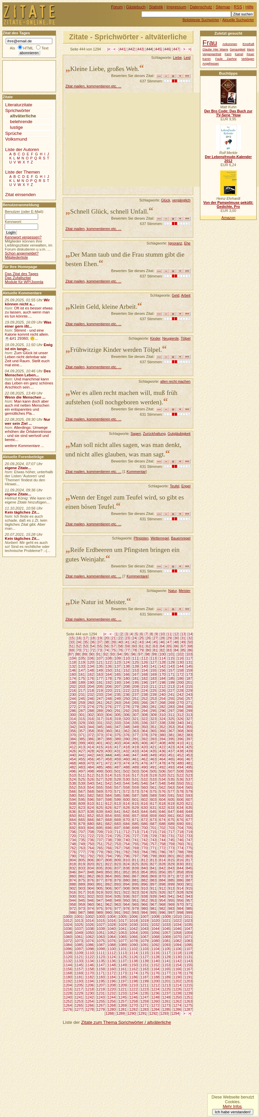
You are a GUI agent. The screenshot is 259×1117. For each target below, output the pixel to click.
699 (136, 828)
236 (126, 695)
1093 (166, 945)
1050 (90, 933)
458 (109, 759)
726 (126, 836)
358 (91, 731)
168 (144, 674)
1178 (177, 973)
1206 (90, 985)
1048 (68, 933)
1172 (112, 973)
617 (153, 804)
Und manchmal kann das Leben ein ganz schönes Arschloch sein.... (29, 383)
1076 (112, 941)
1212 (155, 985)
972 (73, 908)
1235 (144, 993)
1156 (68, 969)
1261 (166, 1001)
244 (73, 699)
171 (171, 674)
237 (136, 695)
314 (73, 719)
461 (136, 759)
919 (100, 892)
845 (189, 868)
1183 (101, 977)
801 (171, 856)
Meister (185, 591)
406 (144, 743)
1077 (123, 941)
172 (180, 674)
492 (163, 767)
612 (109, 804)
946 (91, 900)
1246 (134, 997)
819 (82, 864)
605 (171, 799)
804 (73, 860)
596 (91, 799)
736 (91, 840)
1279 (101, 1009)
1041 (123, 929)
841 (153, 868)
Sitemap (222, 7)
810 (126, 860)
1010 (177, 917)
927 (171, 892)
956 (180, 900)
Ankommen (230, 44)
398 (73, 743)
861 (82, 876)
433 (136, 751)
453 (189, 755)
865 (118, 876)
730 (163, 836)
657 (136, 816)
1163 (144, 969)
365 (153, 731)
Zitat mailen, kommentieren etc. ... (93, 86)
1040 (112, 929)
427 (82, 751)
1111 (101, 953)
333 (118, 723)
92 (106, 654)
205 (100, 686)
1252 (68, 1001)
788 (180, 852)
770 (144, 848)
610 (91, 804)
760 (180, 844)
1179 (188, 973)
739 (118, 840)
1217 (79, 989)
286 (73, 711)
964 (126, 904)
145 (189, 666)
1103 (144, 949)
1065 (123, 937)
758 (163, 844)
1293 (164, 1013)
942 (180, 896)
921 (118, 892)
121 (100, 662)
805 (82, 860)
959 (82, 904)
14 (190, 634)
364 (144, 731)
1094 (177, 945)
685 (136, 824)
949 (118, 900)
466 (180, 759)
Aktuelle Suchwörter (238, 20)
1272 (155, 1005)
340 (180, 723)
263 (118, 703)
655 (118, 816)
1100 (112, 949)
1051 (101, 933)
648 (180, 812)
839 (136, 868)
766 (109, 848)
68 (190, 646)
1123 (101, 957)
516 (126, 775)
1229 (79, 993)
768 (126, 848)
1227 (188, 989)
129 (171, 662)
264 (126, 703)
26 (148, 638)
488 (126, 767)
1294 (175, 1013)
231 (82, 695)
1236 (155, 993)
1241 (79, 997)
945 (82, 900)
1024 (68, 925)
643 (136, 812)
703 (171, 828)
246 (91, 699)
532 (144, 779)
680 (91, 824)
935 (118, 896)
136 (109, 666)
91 (99, 654)
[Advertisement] (162, 139)
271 (189, 703)
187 (189, 678)
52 (79, 646)
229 (189, 690)
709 (100, 832)
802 (180, 856)
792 (91, 856)
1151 (144, 965)
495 (189, 767)
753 (118, 844)
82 (162, 650)
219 (100, 690)
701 (153, 828)
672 (144, 820)
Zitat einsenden (20, 194)
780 (109, 852)
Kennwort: (13, 222)
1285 (166, 1009)
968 (163, 904)
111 (136, 658)
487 (118, 767)
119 (82, 662)
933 (100, 896)
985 (189, 908)
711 (118, 832)
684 (126, 824)
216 (73, 690)
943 (189, 896)
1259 (144, 1001)
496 (73, 771)
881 (136, 880)
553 (82, 787)
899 (171, 884)
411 (189, 743)
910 (144, 888)
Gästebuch (136, 7)
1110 (90, 953)
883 (153, 880)
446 (167, 49)
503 (136, 771)
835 (100, 868)
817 (189, 860)
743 (153, 840)
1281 (123, 1009)
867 (136, 876)
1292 (153, 1013)
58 (120, 646)
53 (86, 646)
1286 (177, 1009)
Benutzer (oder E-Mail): (24, 212)
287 (82, 711)
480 (180, 763)
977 (118, 908)
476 (144, 763)
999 (189, 912)
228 (180, 690)
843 (171, 868)
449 (153, 755)
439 (189, 751)
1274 (177, 1005)
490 (144, 767)
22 (120, 638)
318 (109, 719)
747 (189, 840)
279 (136, 707)
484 (91, 767)
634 (180, 808)
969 (171, 904)
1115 (144, 953)
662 (180, 816)
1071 (188, 937)
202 (73, 686)
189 (82, 682)
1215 (188, 985)
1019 (144, 921)
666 (91, 820)
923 (136, 892)
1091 (144, 945)
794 (109, 856)
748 (73, 844)
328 (73, 723)
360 (109, 731)
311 (171, 715)
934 (109, 896)
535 (171, 779)
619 (171, 804)
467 (189, 759)
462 (144, 759)
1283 (144, 1009)
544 (126, 783)
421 (153, 747)
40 (120, 642)
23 (127, 638)
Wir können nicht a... (27, 302)
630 (144, 808)
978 (126, 908)
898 (163, 884)
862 (91, 876)
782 (126, 852)
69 (72, 650)
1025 (79, 925)
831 (189, 864)
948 (109, 900)
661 (171, 816)
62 (148, 646)
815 (171, 860)
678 (73, 824)
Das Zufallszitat (18, 278)
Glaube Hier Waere (215, 49)
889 (82, 884)
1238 (177, 993)
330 (91, 723)
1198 (134, 981)
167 (136, 674)
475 (136, 763)
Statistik (156, 7)
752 (109, 844)
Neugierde (170, 338)
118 (73, 662)
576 (163, 791)
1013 (79, 921)
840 (144, 868)
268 (163, 703)
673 (153, 820)
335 (136, 723)
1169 (79, 973)
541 (100, 783)
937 (136, 896)
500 (109, 771)
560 (144, 787)
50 (190, 642)
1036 (68, 929)
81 (155, 650)
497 (82, 771)
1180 (68, 977)
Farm (228, 54)
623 (82, 808)
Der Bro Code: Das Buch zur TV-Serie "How (228, 113)
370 (73, 735)
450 (163, 755)
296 (163, 711)
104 (73, 658)
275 (100, 707)
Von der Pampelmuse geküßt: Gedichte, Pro (228, 204)
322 (144, 719)
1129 (166, 957)
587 (136, 795)
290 (109, 711)
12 (176, 634)
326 (180, 719)
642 (126, 812)
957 (189, 900)
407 (153, 743)
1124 (112, 957)
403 (118, 743)
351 (153, 727)
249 (118, 699)
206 (109, 686)
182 (144, 678)
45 (155, 642)
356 (73, 731)
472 (109, 763)
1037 (79, 929)
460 (126, 759)
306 (126, 715)
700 (144, 828)
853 (136, 872)
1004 (112, 917)
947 (100, 900)
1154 (177, 965)
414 (91, 747)
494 (180, 767)
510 (73, 775)
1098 (90, 949)
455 (82, 759)
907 (118, 888)
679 (82, 824)
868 (144, 876)
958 (73, 904)
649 (189, 812)
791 (82, 856)
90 (92, 654)
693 (82, 828)
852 (126, 872)
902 (73, 888)
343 (82, 727)
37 (100, 642)
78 (135, 650)
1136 (112, 961)
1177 (166, 973)
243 (189, 695)
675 (171, 820)
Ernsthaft (248, 44)
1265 (79, 1005)
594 (73, 799)
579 (189, 791)
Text (45, 48)
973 (82, 908)
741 (136, 840)
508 (180, 771)
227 (171, 690)
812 (144, 860)
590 (163, 795)
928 (180, 892)
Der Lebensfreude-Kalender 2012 (228, 159)
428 (91, 751)
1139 (144, 961)
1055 (144, 933)
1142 (177, 961)
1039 (101, 929)
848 (91, 872)
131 (189, 662)
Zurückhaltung (154, 434)
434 (144, 751)
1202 (177, 981)
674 (163, 820)
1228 (68, 993)
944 (73, 900)
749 (82, 844)
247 (100, 699)
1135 (101, 961)
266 (144, 703)
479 (171, 763)
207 (118, 686)
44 (148, 642)
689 (171, 824)
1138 (134, 961)
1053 (123, 933)
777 (82, 852)
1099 (101, 949)
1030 (134, 925)
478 (163, 763)
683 (118, 824)
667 (100, 820)
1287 (188, 1009)
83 (169, 650)
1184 (112, 977)
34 (79, 642)
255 (171, 699)
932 (91, 896)
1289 (121, 1013)
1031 (144, 925)
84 (176, 650)
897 (153, 884)
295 (153, 711)
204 (91, 686)
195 (136, 682)
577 (171, 791)
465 (171, 759)
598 (109, 799)
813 (153, 860)
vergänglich (181, 200)
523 (189, 775)
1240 (68, 997)
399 (82, 743)
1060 (68, 937)
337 (153, 723)
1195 (101, 981)
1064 (112, 937)
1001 (79, 917)
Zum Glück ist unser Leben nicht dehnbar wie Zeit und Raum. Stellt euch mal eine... (27, 359)
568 (91, 791)
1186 (134, 977)
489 (136, 767)
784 (144, 852)
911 (153, 888)
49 (183, 642)
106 (91, 658)
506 (163, 771)
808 (109, 860)
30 (176, 638)
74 (107, 650)
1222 (134, 989)
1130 (177, 957)
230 (73, 695)
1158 (90, 969)
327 (189, 719)
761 (189, 844)
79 (141, 650)
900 (180, 884)
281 (153, 707)
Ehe (187, 243)
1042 (134, 929)
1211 (144, 985)
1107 (188, 949)
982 (163, 908)
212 (163, 686)
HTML (28, 48)
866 (126, 876)
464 (163, 759)
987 (82, 912)
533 (153, 779)
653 (100, 816)
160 (73, 674)
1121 (79, 957)
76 (120, 650)
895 (136, 884)
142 (163, 666)
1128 (155, 957)
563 (171, 787)
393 (153, 739)
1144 (68, 965)
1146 (90, 965)
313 (189, 715)
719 (189, 832)
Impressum (176, 7)
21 (114, 638)
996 (163, 912)
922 (126, 892)
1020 (155, 921)
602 (144, 799)
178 (109, 678)
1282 (134, 1009)
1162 (134, 969)
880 (126, 880)
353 (171, 727)
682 (109, 824)
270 (180, 703)
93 (113, 654)
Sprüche (13, 133)
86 (190, 650)
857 (171, 872)
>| (189, 49)
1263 (188, 1001)
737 (100, 840)
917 (82, 892)
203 (82, 686)
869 (153, 876)
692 (73, 828)
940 (163, 896)
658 (144, 816)
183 (153, 678)
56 (107, 646)
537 (189, 779)
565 (189, 787)
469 (82, 763)
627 (118, 808)
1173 (123, 973)
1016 (112, 921)
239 (153, 695)
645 (153, 812)
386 (91, 739)
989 (100, 912)
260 (91, 703)
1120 (68, 957)
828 (163, 864)
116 (180, 658)
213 (171, 686)
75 (114, 650)
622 (73, 808)
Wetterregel (159, 538)
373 (100, 735)
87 (71, 654)
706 (73, 832)
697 (118, 828)
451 (171, 755)
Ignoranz (175, 243)
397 (189, 739)
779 (100, 852)
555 (100, 787)
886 (180, 880)
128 (163, 662)
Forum (117, 7)
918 (91, 892)
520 (163, 775)
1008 (155, 917)
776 (73, 852)
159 (189, 670)
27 (155, 638)
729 (153, 836)
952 (144, 900)
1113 (123, 953)
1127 (144, 957)
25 (141, 638)
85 (183, 650)
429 (100, 751)
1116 (155, 953)
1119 (188, 953)
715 (153, 832)
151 (118, 670)
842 (163, 868)
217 (82, 690)
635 (189, 808)
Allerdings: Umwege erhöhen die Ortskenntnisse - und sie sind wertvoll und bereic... (28, 433)
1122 (90, 957)
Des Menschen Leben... (28, 373)
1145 (79, 965)
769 (136, 848)
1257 (123, 1001)
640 (109, 812)
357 (82, 731)
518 (144, 775)
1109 (79, 953)
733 (189, 836)
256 (180, 699)
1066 (134, 937)
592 (180, 795)
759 (171, 844)
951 (136, 900)
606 (180, 799)
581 (82, 795)
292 (126, 711)
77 (127, 650)
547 (153, 783)
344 (91, 727)
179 (118, 678)
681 (100, 824)
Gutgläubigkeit (179, 434)
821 (100, 864)
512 (91, 775)
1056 (155, 933)
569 (100, 791)
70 (79, 650)
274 (91, 707)
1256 (112, 1001)
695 (100, 828)
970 (180, 904)
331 (100, 723)
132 (73, 666)
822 (109, 864)
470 (91, 763)
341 (189, 723)
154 (144, 670)
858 (180, 872)
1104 (155, 949)
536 (180, 779)
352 (163, 727)
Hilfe (250, 7)
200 (180, 682)
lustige (16, 127)
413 (82, 747)
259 (82, 703)
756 (144, 844)
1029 (123, 925)
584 (109, 795)
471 (100, 763)
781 (118, 852)
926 (163, 892)
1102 (134, 949)
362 (126, 731)
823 (118, 864)
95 (126, 654)
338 (163, 723)
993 (136, 912)
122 (109, 662)
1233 (123, 993)
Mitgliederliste (16, 257)
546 (144, 783)
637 (82, 812)
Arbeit (186, 295)
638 (91, 812)
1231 (101, 993)
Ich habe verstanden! (233, 1112)
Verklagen (247, 59)
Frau (209, 42)
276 (109, 707)
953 (153, 900)
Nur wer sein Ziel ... (27, 421)
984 (180, 908)
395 (171, 739)
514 (109, 775)
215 (189, 686)
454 (73, 759)
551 (189, 783)
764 (91, 848)
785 (153, 852)
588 (144, 795)
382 (180, 735)
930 (73, 896)
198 (163, 682)
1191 (188, 977)
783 (136, 852)
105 (82, 658)
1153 (166, 965)
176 (91, 678)
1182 (90, 977)
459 (118, 759)
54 (93, 646)
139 (136, 666)
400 (91, 743)
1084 (68, 945)
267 (153, 703)
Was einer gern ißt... (28, 324)
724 (109, 836)
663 (189, 816)
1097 (79, 949)
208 (126, 686)
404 (126, 743)
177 (100, 678)
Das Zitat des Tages (21, 274)
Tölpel (186, 338)
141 (153, 666)
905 (100, 888)
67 (183, 646)
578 (180, 791)
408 (163, 743)
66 (176, 646)
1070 (177, 937)
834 (91, 868)
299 (189, 711)
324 (163, 719)
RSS (238, 7)
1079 (144, 941)
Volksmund (16, 139)
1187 (144, 977)
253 (153, 699)
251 (136, 699)
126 (144, 662)
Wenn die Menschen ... (25, 397)
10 (162, 634)
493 (171, 767)
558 (126, 787)
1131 (188, 957)
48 (176, 642)
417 (118, 747)
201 (189, 682)
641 (118, 812)
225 (153, 690)
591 (171, 795)
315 (82, 719)
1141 (166, 961)
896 (144, 884)
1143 (188, 961)
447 (176, 49)
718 (180, 832)
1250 (177, 997)
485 (100, 767)
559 (136, 787)
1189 (166, 977)
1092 (155, 945)
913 (171, 888)
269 (171, 703)
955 (171, 900)
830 (180, 864)
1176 (155, 973)
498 (91, 771)
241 (171, 695)
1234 (134, 993)
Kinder (155, 338)
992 (126, 912)
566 (73, 791)
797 (136, 856)
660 (163, 816)
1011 (188, 917)
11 (169, 634)
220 (109, 690)
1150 (134, 965)
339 (171, 723)
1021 (166, 921)
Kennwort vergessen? (23, 237)
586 (126, 795)
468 (73, 763)
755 (136, 844)
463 (153, 759)
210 (144, 686)
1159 (101, 969)
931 (82, 896)
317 (100, 719)
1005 (123, 917)
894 (126, 884)
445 (158, 49)
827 (153, 864)
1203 (188, 981)
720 (73, 836)
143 (171, 666)
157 (171, 670)
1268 (112, 1005)
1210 (134, 985)
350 (144, 727)
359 (100, 731)
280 (144, 707)
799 (153, 856)
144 (180, 666)
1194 (90, 981)
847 (82, 872)
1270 (134, 1005)
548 (163, 783)
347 (118, 727)
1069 (166, 937)
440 (73, 755)
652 (91, 816)
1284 (155, 1009)
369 (189, 731)
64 (162, 646)
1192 (68, 981)
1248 (155, 997)
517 (136, 775)
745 (171, 840)
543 (118, 783)
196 (144, 682)
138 (126, 666)
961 (100, 904)
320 (126, 719)
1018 (134, 921)
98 (147, 654)
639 (100, 812)
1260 (155, 1001)
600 (126, 799)
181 (136, 678)
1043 (144, 929)
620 (180, 804)
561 (153, 787)
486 (109, 767)
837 (118, 868)
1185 (123, 977)
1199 (144, 981)
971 (189, 904)
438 (180, 751)
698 (126, 828)
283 (171, 707)
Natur (172, 591)
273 (82, 707)
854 (144, 872)
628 (126, 808)
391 (136, 739)
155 (153, 670)
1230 (90, 993)
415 (100, 747)
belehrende (21, 121)
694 (91, 828)
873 (189, 876)
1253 (79, 1001)
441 (122, 49)
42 (135, 642)
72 (93, 650)
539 (82, 783)
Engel (186, 486)
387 (100, 739)
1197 (123, 981)
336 (144, 723)
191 (100, 682)
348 (126, 727)
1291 (142, 1013)
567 (82, 791)
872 (180, 876)
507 (171, 771)
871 (171, 876)
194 (126, 682)
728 (144, 836)
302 (91, 715)
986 (73, 912)
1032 (155, 925)
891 (100, 884)
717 (171, 832)
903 (82, 888)
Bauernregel (181, 538)
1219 (101, 989)
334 (126, 723)
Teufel (174, 486)
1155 (188, 965)
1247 (144, 997)
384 (73, 739)
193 (118, 682)
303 (100, 715)
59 (127, 646)
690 (180, 824)
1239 (188, 993)
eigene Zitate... (18, 468)
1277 (79, 1009)
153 (136, 670)
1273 (166, 1005)
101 (171, 654)
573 (136, 791)
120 (91, 662)
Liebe (177, 57)
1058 (177, 933)
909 (136, 888)
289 (100, 711)
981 (153, 908)
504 (144, 771)
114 (163, 658)
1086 (90, 945)
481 (189, 763)
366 (163, 731)
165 (118, 674)
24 (135, 638)
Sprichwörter (17, 110)
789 (189, 852)
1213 (166, 985)
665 (82, 820)
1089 (123, 945)
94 (120, 654)
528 (109, 779)
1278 (90, 1009)
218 (91, 690)
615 (136, 804)
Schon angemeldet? (21, 253)
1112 (112, 953)
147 (82, 670)
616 (144, 804)
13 (183, 634)
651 (82, 816)
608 (73, 804)
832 (73, 868)
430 (109, 751)
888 (73, 884)
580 (73, 795)
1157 (79, 969)
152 (126, 670)
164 (109, 674)
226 (163, 690)
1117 (166, 953)
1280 (112, 1009)
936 (126, 896)
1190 (177, 977)
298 (180, 711)
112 (144, 658)
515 (118, 775)
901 (189, 884)
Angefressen (210, 63)
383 (189, 735)
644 (144, 812)
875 (82, 880)
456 (91, 759)
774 (180, 848)
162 (91, 674)
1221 (123, 989)
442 (131, 49)
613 (118, 804)
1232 (112, 993)
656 (126, 816)
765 (100, 848)
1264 (68, 1005)
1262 (177, 1001)
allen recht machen (175, 381)
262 (109, 703)
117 (189, 658)
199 (171, 682)
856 (163, 872)
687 (153, 824)
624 (91, 808)
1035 (188, 925)
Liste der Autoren (22, 149)
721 (82, 836)
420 (144, 747)
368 (180, 731)
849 (100, 872)
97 (141, 654)
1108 (68, 953)
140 (144, 666)
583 (100, 795)
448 (144, 755)
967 (153, 904)
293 (136, 711)
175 (82, 678)
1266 (90, 1005)
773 (171, 848)
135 (100, 666)
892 (109, 884)
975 (100, 908)
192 (109, 682)
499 (100, 771)
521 (171, 775)
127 (153, 662)
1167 (188, 969)
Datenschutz (201, 7)
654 (109, 816)
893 (118, 884)
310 (163, 715)
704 (180, 828)
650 (73, 816)
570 (109, 791)
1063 (101, 937)
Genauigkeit (237, 49)
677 (189, 820)
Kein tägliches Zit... (22, 512)
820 (91, 864)
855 (153, 872)
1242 (90, 997)
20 (107, 638)
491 (153, 767)
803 (189, 856)
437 (171, 751)
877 (100, 880)
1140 (155, 961)
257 (189, 699)
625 (100, 808)
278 (126, 707)
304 (109, 715)
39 (114, 642)
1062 (90, 937)
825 (136, 864)
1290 (131, 1013)
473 (118, 763)
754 (126, 844)
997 (171, 912)
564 (180, 787)
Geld (175, 295)
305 (118, 715)
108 (109, 658)
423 (171, 747)
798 (144, 856)
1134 (90, 961)
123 (118, 662)
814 (163, 860)
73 (100, 650)
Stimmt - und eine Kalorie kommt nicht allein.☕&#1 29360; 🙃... (27, 334)
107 (100, 658)
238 (144, 695)
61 (141, 646)
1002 (90, 917)
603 (153, 799)
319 (118, 719)
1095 (188, 945)
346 (109, 727)
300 (73, 715)
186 (180, 678)
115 (171, 658)
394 (163, 739)
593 (189, 795)
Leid (187, 57)
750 (91, 844)
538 (73, 783)
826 (144, 864)
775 (189, 848)
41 (127, 642)
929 (189, 892)
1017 (123, 921)
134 (91, 666)
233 (100, 695)
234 (109, 695)
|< (109, 49)
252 (144, 699)
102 (180, 654)
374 (109, 735)
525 (82, 779)
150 (109, 670)
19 (100, 638)
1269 (123, 1005)
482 (73, 767)
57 (114, 646)
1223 (144, 989)
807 (100, 860)
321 (136, 719)
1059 (188, 933)
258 (73, 703)
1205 (79, 985)
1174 (134, 973)
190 (91, 682)
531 (136, 779)
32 (190, 638)
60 (135, 646)
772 (163, 848)
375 (118, 735)
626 (109, 808)
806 (91, 860)
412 (73, 747)
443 (141, 49)
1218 (90, 989)
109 (118, 658)
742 (144, 840)
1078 (134, 941)
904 (91, 888)
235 (118, 695)
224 (144, 690)
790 (73, 856)
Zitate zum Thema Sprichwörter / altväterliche (126, 1022)
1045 (166, 929)
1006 (134, 917)
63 (155, 646)
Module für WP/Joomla (24, 282)
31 (183, 638)
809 (118, 860)
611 (100, 804)
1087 (101, 945)
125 (136, 662)
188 (73, 682)
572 (126, 791)
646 (163, 812)
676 (180, 820)
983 (171, 908)
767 (118, 848)
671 (136, 820)
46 (162, 642)
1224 (155, 989)
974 (91, 908)
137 (118, 666)
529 (118, 779)
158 (180, 670)
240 (163, 695)
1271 (144, 1005)
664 (73, 820)
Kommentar (136, 472)
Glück (165, 200)
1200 (155, 981)
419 (136, 747)
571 (118, 791)
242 (180, 695)
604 (163, 799)
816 (180, 860)
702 (163, 828)
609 (82, 804)
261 (100, 703)
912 (163, 888)
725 (118, 836)
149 (100, 670)
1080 (155, 941)
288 (91, 711)
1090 (134, 945)
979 (136, 908)
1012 (68, 921)
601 (136, 799)
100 (163, 654)
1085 (79, 945)
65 (169, 646)
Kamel (239, 54)
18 (93, 638)
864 (109, 876)
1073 (79, 941)
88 (78, 654)
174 (73, 678)
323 (153, 719)
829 (171, 864)
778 (91, 852)
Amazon (228, 218)
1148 (112, 965)
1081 (166, 941)
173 (189, 674)
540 (91, 783)
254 (163, 699)
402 (109, 743)
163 (100, 674)
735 (82, 840)
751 (100, 844)
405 (136, 743)
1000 (68, 917)
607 (189, 799)
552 (73, 787)
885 (171, 880)
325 (171, 719)
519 (153, 775)
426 (73, 751)
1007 (144, 917)
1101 (123, 949)
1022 (177, 921)
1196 (112, 981)
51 (72, 646)
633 (171, 808)
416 (109, 747)
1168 (68, 973)
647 (171, 812)
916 (73, 892)
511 (82, 775)
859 (189, 872)
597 (100, 799)
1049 (79, 933)
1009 (166, 917)
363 (136, 731)
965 (136, 904)
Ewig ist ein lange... (29, 347)
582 (91, 795)
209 (136, 686)
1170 (90, 973)
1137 (123, 961)
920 (109, 892)
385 (82, 739)
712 (126, 832)
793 (100, 856)
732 (180, 836)
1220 (112, 989)
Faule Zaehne (225, 59)
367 (171, 731)
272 (73, 707)
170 (163, 674)
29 (169, 638)
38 (107, 642)
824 (126, 864)
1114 (134, 953)
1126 (134, 957)
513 (100, 775)
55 (100, 646)
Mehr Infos (232, 1106)
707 (82, 832)
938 (144, 896)
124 (126, 662)
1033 (166, 925)
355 (189, 727)
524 (73, 779)
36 (93, 642)
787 (171, 852)
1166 (177, 969)
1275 (188, 1005)
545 (136, 783)
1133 (79, 961)
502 (126, 771)
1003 (101, 917)
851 (118, 872)
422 (163, 747)
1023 (188, 921)
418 (126, 747)
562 (163, 787)
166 (126, 674)
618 (163, 804)
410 (180, 743)
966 (144, 904)
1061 (79, 937)
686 (144, 824)
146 (73, 670)
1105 (166, 949)
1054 (134, 933)
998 (180, 912)
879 (118, 880)
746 (180, 840)
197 (153, 682)
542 (109, 783)
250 (126, 699)
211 (153, 686)
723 (100, 836)
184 (163, 678)
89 (85, 654)
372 (91, 735)
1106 (177, 949)
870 (163, 876)
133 (82, 666)
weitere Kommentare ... (24, 446)
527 (100, 779)
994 (144, 912)
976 (109, 908)
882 (144, 880)
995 (153, 912)
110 (126, 658)
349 (136, 727)
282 (163, 707)
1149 (123, 965)
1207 (101, 985)
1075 (101, 941)
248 (109, 699)
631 (153, 808)
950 (126, 900)
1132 (68, 961)
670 (126, 820)
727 (136, 836)
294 (144, 711)
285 (189, 707)
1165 (166, 969)
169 (153, 674)
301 (82, 715)
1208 (112, 985)
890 (91, 884)
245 (82, 699)
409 (171, 743)
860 (73, 876)
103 (189, 654)
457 (100, 759)
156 (163, 670)
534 (163, 779)
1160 (112, 969)
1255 (101, 1001)
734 (73, 840)
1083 (188, 941)
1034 (177, 925)
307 (136, 715)
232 (91, 695)
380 (163, 735)
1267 (101, 1005)
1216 (68, 989)
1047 (188, 929)
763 (82, 848)
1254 (90, 1001)
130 (180, 662)
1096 (68, 949)
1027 (101, 925)
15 (72, 638)
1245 (123, 997)
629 (136, 808)
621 (189, 804)
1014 (90, 921)
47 (169, 642)
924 (144, 892)
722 (91, 836)
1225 (166, 989)
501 (118, 771)
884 (163, 880)
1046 (177, 929)
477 (153, 763)
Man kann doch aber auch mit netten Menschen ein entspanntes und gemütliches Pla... (27, 407)
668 (109, 820)
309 (153, 715)
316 (91, 719)
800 (163, 856)
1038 (90, 929)
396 (180, 739)
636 (73, 812)
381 (171, 735)
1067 (144, 937)
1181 (79, 977)
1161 (123, 969)
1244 (112, 997)
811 (136, 860)
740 (126, 840)
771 (153, 848)
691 (189, 824)
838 (126, 868)
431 (118, 751)
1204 (68, 985)
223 (136, 690)
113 (153, 658)
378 (144, 735)
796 (126, 856)
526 (91, 779)
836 (109, 868)
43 (141, 642)
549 (171, 783)
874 (73, 880)
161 (82, 674)
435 (153, 751)
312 (180, 715)
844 (180, 868)
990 (109, 912)
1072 (68, 941)
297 (171, 711)
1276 (68, 1009)
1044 (155, 929)
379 (153, 735)
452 (180, 755)
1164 (155, 969)
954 (163, 900)
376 (126, 735)
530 (126, 779)
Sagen (136, 434)
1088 (112, 945)
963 (118, 904)
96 (134, 654)
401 (100, 743)
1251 (188, 997)
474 (126, 763)
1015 (101, 921)
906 (109, 888)
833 (82, 868)
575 (153, 791)
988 (91, 912)
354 (180, 727)
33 (72, 642)
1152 (155, 965)
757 (153, 844)
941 (171, 896)
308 (144, 715)
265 (136, 703)
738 (109, 840)
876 (91, 880)
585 (118, 795)
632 (163, 808)
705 (189, 828)
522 (180, 775)
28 (162, 638)
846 (73, 872)
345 (100, 727)
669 (118, 820)
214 (180, 686)
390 (126, 739)
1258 (134, 1001)
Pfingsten (141, 538)
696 (109, 828)
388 (109, 739)
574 (144, 791)
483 (82, 767)
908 (126, 888)
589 (153, 795)
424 (180, 747)
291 (118, 711)
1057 (166, 933)
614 (126, 804)
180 (126, 678)
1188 (155, 977)
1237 (166, 993)
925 (153, 892)
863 (100, 876)
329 (82, 723)
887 (189, 880)
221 (118, 690)
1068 (155, 937)
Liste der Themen (22, 172)
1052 (112, 933)
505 (153, 771)
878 (109, 880)
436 (163, 751)
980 (144, 908)
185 (171, 678)
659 (153, 816)
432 (126, 751)
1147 (101, 965)
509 (189, 771)
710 (109, 832)
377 (136, 735)
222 (126, 690)
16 (79, 638)
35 (86, 642)
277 (118, 707)
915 (189, 888)
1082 (177, 941)
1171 (101, 973)
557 (118, 787)
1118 (177, 953)
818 (73, 864)
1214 (177, 985)
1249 (166, 997)
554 (91, 787)
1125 (123, 957)
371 (82, 735)
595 (82, 799)
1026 (90, 925)
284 (180, 707)
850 (109, 872)
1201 (166, 981)
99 (154, 654)
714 (144, 832)
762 (73, 848)
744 (163, 840)
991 (118, 912)
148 (91, 670)
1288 (110, 1013)
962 (109, 904)
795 (118, 856)
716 (163, 832)
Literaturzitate (18, 104)
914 (180, 888)
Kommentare (137, 576)
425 (189, 747)
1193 (79, 981)
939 (153, 896)
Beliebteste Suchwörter (200, 20)
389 (118, 739)
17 (86, 638)
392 (144, 739)
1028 (112, 925)
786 (163, 852)
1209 (123, 985)
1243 (101, 997)
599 (118, 799)
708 (91, 832)
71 (86, 650)
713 (136, 832)
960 (91, 904)
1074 (90, 941)
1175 (144, 973)
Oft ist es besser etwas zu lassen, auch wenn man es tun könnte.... (29, 312)
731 (171, 836)
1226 (177, 989)
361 (118, 731)
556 (109, 787)
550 (180, 783)
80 (148, 650)
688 (163, 824)
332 (109, 723)
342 (73, 727)
